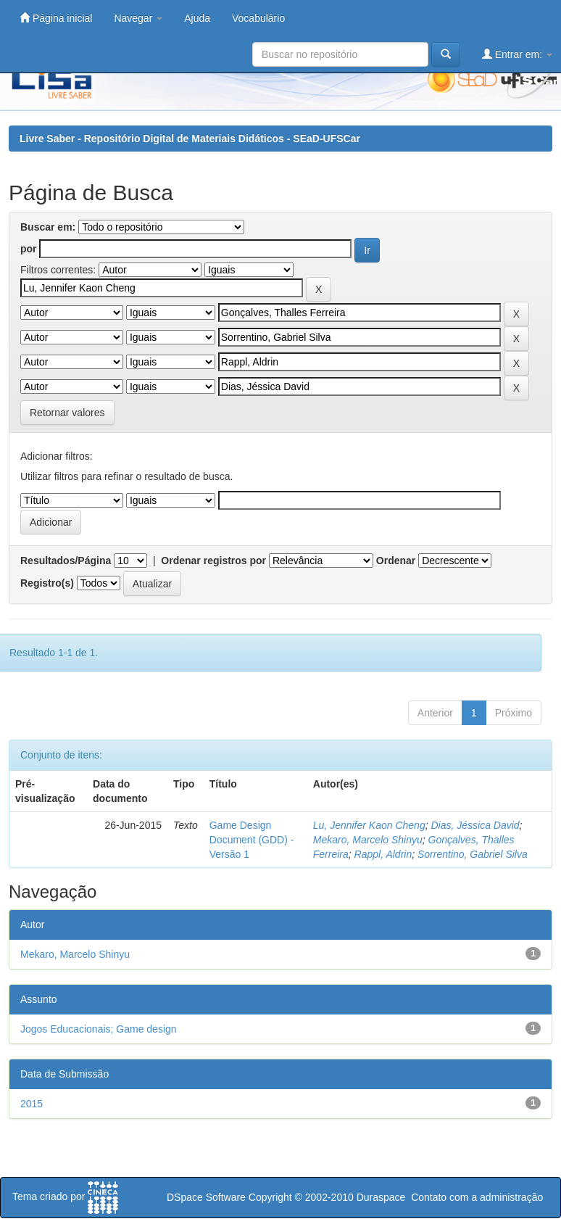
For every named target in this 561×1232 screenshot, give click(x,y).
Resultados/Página (65, 560)
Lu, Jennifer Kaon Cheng (369, 825)
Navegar (138, 18)
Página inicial (56, 18)
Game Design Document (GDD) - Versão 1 (251, 839)
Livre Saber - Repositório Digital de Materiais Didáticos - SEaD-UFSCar (190, 138)
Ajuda (197, 18)
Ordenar (395, 560)
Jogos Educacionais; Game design (98, 1029)
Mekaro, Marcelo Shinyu (368, 840)
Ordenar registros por (213, 560)
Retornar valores (67, 412)
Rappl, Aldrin (383, 854)
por (28, 249)
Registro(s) (47, 583)
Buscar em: (47, 227)
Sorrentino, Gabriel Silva (472, 854)
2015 (31, 1103)
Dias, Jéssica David (475, 825)
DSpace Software (206, 1197)
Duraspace (381, 1197)
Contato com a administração (477, 1197)
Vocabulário (258, 18)
